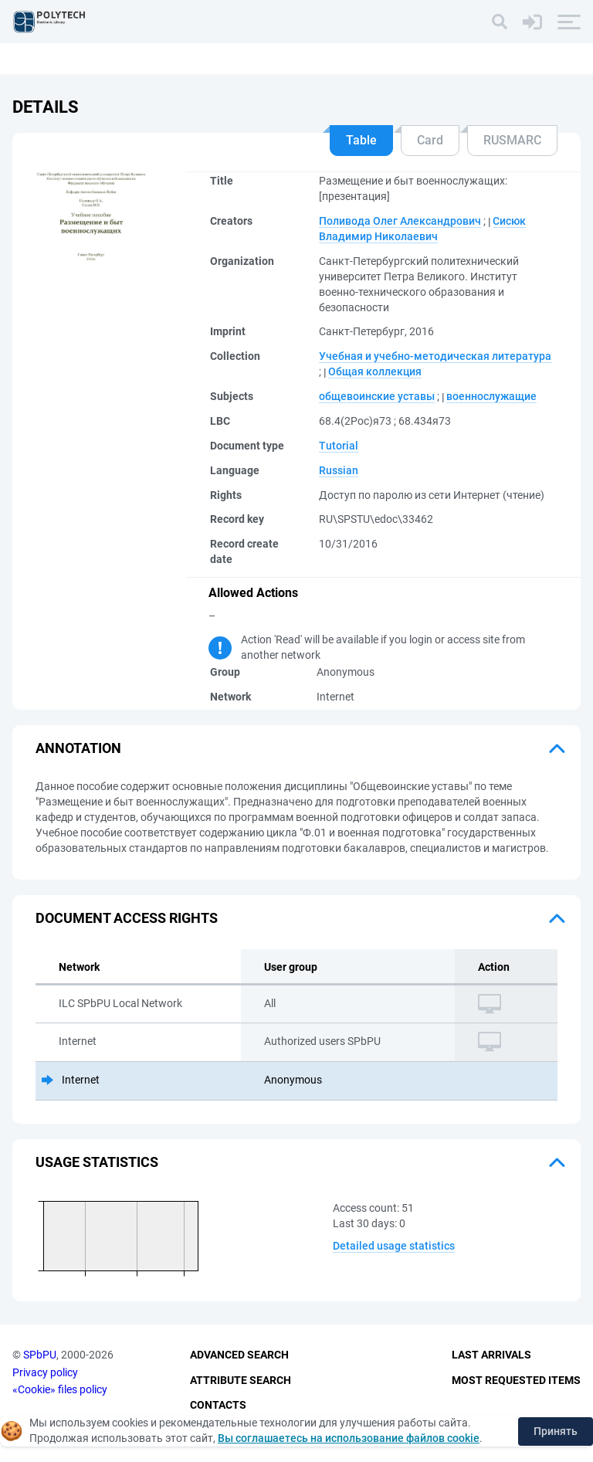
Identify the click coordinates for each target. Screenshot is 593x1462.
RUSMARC (512, 140)
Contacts (218, 1405)
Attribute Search (240, 1380)
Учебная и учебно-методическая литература (435, 356)
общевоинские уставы (377, 396)
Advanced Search (239, 1354)
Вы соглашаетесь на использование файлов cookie (348, 1438)
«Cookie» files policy (59, 1389)
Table (361, 140)
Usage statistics (97, 1162)
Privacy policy (45, 1372)
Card (430, 140)
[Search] (499, 21)
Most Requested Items (516, 1380)
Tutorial (338, 445)
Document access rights (127, 918)
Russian (338, 470)
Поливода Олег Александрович (400, 221)
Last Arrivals (491, 1354)
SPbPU (39, 1354)
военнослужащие (491, 396)
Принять (556, 1431)
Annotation (78, 748)
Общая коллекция (375, 371)
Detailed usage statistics (394, 1246)
